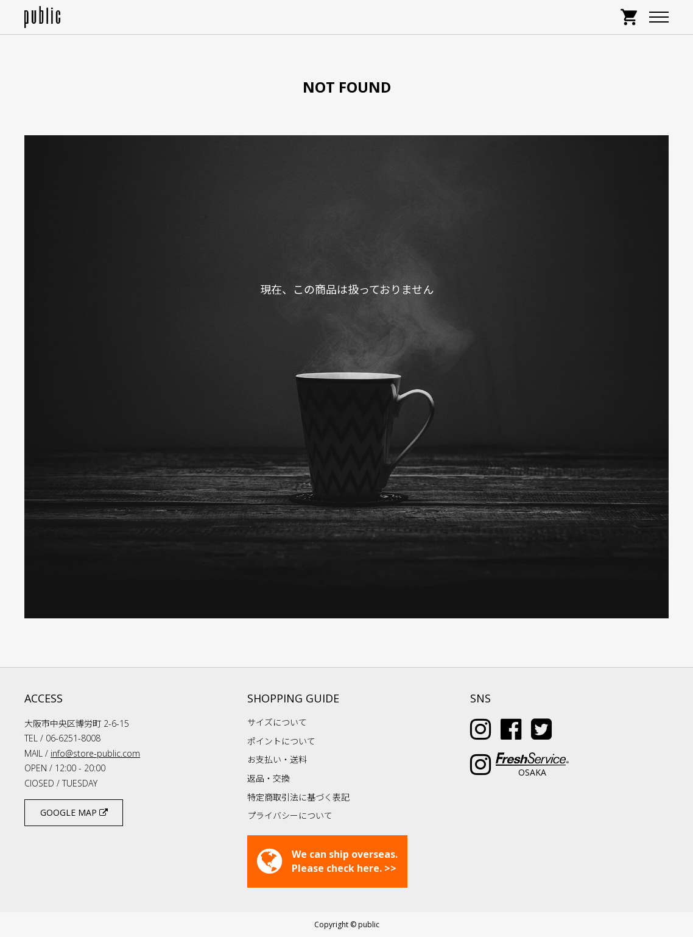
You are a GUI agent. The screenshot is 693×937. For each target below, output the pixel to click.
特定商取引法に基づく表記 (298, 797)
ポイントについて (281, 741)
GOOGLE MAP (74, 812)
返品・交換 (268, 778)
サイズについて (277, 722)
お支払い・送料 (277, 759)
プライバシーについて (289, 815)
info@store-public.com (95, 753)
